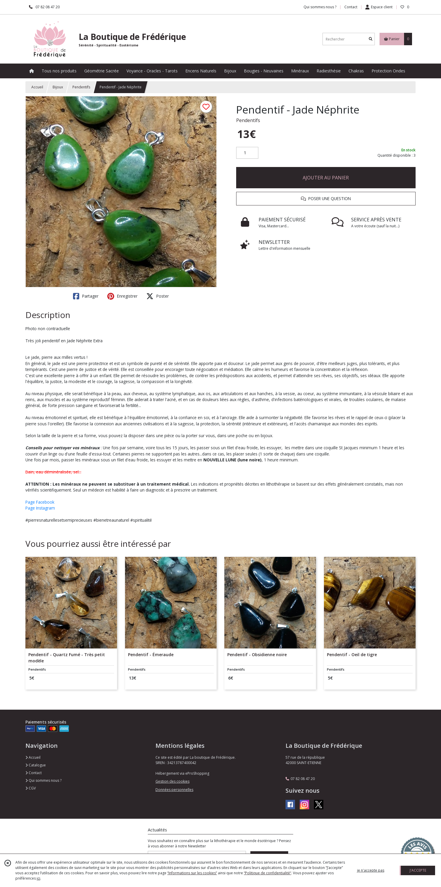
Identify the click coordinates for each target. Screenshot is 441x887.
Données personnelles (174, 789)
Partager (85, 296)
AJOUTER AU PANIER (326, 177)
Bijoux (58, 87)
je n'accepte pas (370, 870)
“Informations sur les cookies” (192, 872)
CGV (30, 788)
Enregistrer (122, 296)
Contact (350, 6)
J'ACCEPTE (418, 870)
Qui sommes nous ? (43, 780)
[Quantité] (247, 153)
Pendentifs (81, 87)
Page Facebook (39, 502)
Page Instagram (40, 508)
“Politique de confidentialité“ (267, 872)
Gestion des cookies (172, 781)
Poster (157, 296)
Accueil (37, 87)
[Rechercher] (370, 39)
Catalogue (35, 765)
